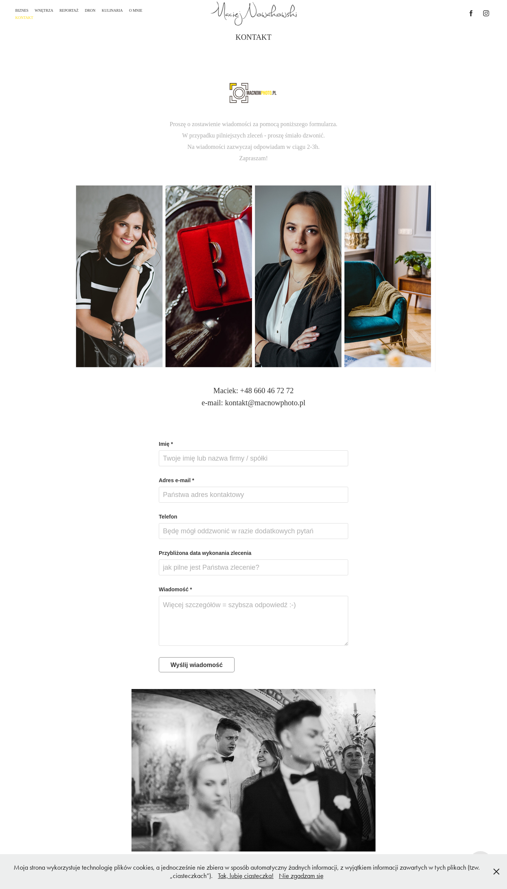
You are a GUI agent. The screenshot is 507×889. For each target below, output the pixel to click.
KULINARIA (112, 10)
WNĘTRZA (44, 10)
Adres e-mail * (176, 480)
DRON (90, 10)
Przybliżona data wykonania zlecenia (205, 553)
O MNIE (135, 10)
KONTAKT (24, 18)
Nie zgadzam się (301, 876)
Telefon (168, 516)
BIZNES (21, 10)
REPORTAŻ (68, 10)
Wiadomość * (175, 589)
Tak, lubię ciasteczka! (246, 876)
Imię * (166, 444)
